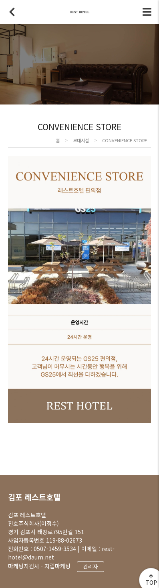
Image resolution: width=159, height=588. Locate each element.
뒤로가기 (12, 12)
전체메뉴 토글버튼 (147, 12)
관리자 (90, 566)
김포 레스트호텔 (34, 497)
